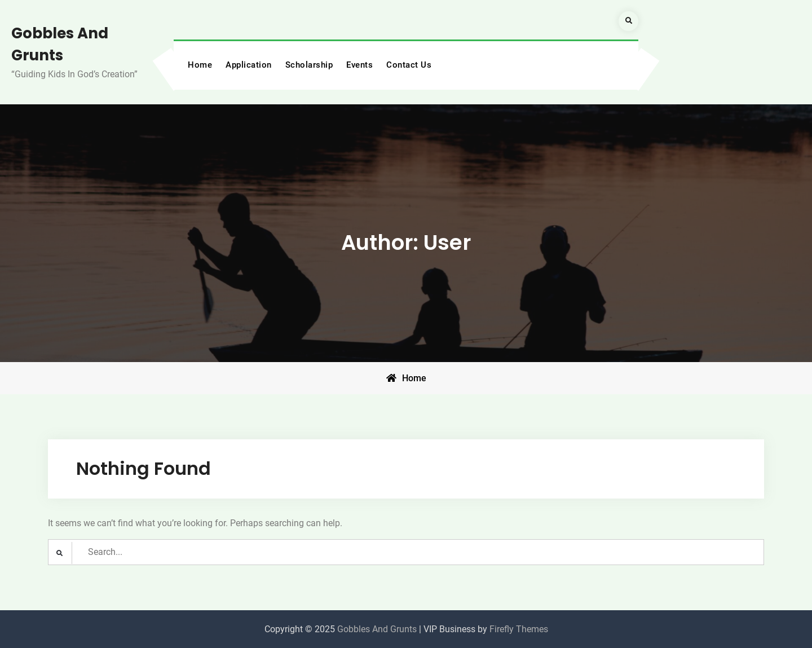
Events (359, 65)
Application (249, 65)
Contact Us (408, 65)
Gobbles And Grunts (377, 629)
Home (200, 65)
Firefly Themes (518, 629)
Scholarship (309, 65)
